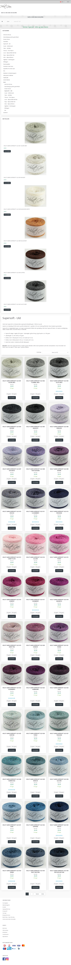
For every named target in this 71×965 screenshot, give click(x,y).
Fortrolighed (5, 903)
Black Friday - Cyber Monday (8, 917)
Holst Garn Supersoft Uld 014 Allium (35, 558)
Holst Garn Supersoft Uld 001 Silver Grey (15, 145)
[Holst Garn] (6, 7)
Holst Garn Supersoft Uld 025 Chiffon (12, 734)
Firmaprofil (5, 911)
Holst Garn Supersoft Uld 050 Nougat (14, 177)
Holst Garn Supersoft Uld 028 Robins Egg (12, 780)
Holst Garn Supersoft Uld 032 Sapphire (35, 825)
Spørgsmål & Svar (6, 909)
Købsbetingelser (6, 905)
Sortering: (39, 352)
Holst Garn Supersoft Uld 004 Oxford (12, 427)
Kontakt (4, 907)
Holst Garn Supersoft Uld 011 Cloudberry (35, 512)
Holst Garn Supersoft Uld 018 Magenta (59, 600)
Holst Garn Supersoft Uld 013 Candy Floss (12, 558)
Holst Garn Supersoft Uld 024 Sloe (59, 688)
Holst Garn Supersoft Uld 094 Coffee (14, 272)
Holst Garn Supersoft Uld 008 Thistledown (35, 469)
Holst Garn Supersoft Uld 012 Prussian (59, 512)
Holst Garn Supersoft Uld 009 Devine (59, 469)
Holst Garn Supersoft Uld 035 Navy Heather (35, 871)
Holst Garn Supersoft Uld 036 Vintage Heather (59, 871)
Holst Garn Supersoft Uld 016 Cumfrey (12, 600)
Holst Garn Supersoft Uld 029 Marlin (35, 780)
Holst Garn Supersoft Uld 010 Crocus (12, 512)
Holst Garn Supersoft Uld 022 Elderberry (12, 688)
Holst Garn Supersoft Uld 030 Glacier (59, 780)
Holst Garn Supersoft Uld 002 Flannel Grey (35, 381)
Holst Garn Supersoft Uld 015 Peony (59, 558)
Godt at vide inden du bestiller (9, 12)
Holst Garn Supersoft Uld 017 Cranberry (35, 600)
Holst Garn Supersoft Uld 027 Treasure (59, 734)
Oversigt (4, 913)
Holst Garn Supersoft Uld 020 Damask (35, 646)
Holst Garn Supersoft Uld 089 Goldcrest (15, 241)
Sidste (42, 894)
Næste (37, 894)
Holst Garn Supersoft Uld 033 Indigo (59, 825)
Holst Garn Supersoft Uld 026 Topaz (35, 734)
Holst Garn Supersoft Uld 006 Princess (59, 427)
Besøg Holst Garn (6, 915)
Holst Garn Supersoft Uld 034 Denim (12, 871)
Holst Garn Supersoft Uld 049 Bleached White (17, 209)
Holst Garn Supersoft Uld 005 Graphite (35, 427)
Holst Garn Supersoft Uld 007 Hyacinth (12, 469)
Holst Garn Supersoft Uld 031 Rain (12, 825)
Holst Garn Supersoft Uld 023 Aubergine (35, 688)
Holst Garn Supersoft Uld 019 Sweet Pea (12, 646)
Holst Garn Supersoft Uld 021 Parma (59, 646)
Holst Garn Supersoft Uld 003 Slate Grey (15, 304)
